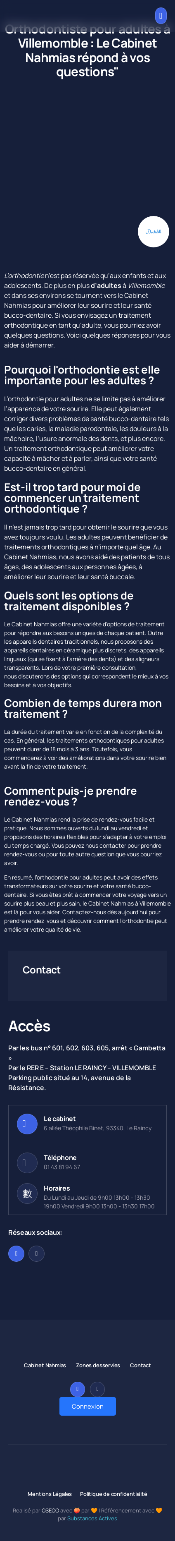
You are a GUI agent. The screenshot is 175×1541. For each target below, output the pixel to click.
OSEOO (50, 1510)
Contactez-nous (84, 912)
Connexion (88, 1406)
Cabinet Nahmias (30, 556)
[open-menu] (161, 15)
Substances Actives (92, 1518)
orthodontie (26, 275)
